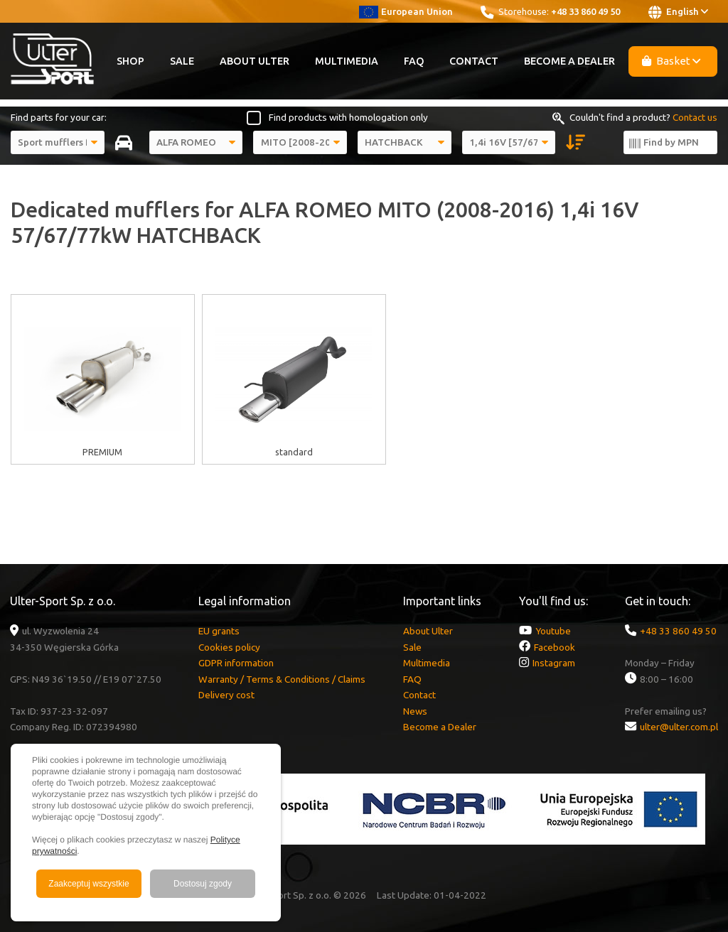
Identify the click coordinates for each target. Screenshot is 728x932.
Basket (671, 61)
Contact (473, 61)
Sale (182, 61)
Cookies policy (229, 647)
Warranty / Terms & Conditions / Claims (281, 679)
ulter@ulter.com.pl (679, 726)
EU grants (219, 630)
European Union (406, 11)
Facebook (554, 647)
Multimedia (346, 61)
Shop (130, 61)
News (415, 711)
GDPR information (236, 662)
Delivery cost (226, 694)
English (678, 12)
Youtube (553, 630)
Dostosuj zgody (202, 884)
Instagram (553, 662)
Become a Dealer (569, 61)
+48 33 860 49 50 (585, 11)
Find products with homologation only (348, 117)
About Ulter (254, 61)
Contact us (695, 117)
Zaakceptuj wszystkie (88, 884)
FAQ (414, 61)
